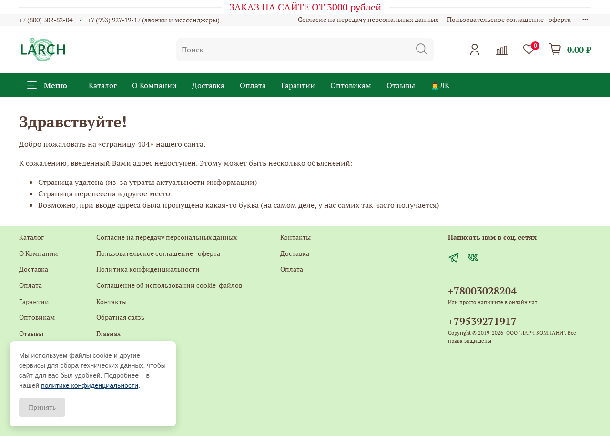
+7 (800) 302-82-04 (45, 19)
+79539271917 (482, 321)
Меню (47, 85)
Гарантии (298, 85)
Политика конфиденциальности (148, 269)
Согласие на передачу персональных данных (368, 19)
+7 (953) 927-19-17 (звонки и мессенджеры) (154, 19)
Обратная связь (120, 317)
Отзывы (400, 85)
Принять (42, 407)
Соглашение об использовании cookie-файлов (169, 285)
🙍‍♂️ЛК (439, 85)
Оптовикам (350, 85)
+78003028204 (482, 290)
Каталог (103, 85)
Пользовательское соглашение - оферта (509, 19)
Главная (108, 333)
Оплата (253, 85)
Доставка (208, 85)
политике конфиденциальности (89, 385)
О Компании (154, 85)
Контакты (111, 301)
